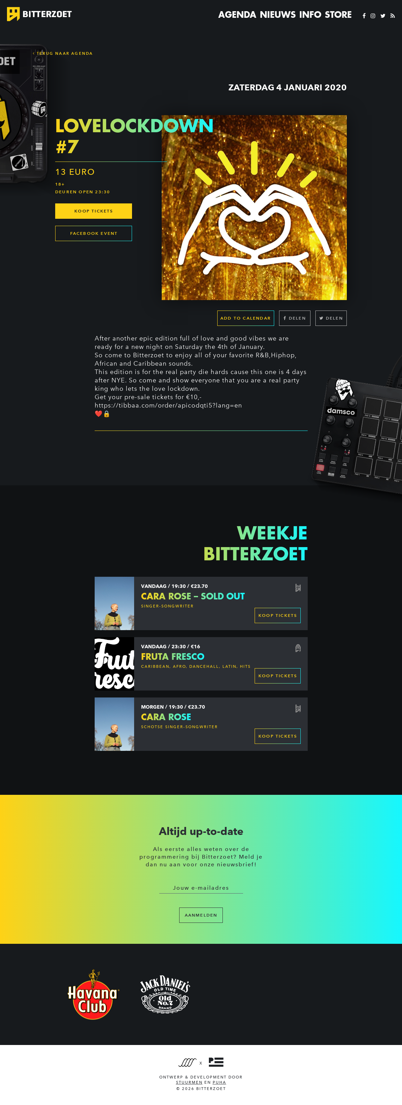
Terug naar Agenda (63, 53)
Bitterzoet (148, 355)
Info (310, 14)
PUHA (219, 1082)
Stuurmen (189, 1082)
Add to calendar (245, 318)
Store (338, 14)
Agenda (237, 14)
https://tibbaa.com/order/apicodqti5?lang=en (168, 405)
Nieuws (278, 14)
